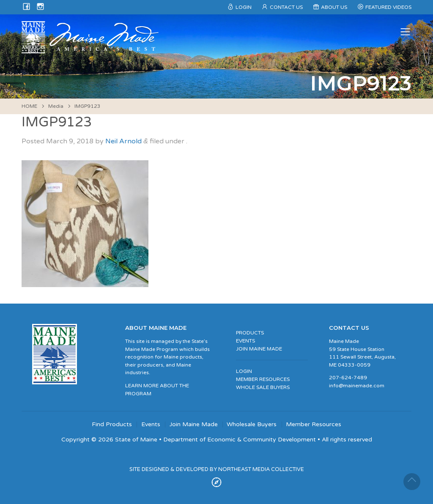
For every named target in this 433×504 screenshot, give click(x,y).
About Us (334, 7)
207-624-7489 (348, 378)
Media (55, 106)
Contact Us (286, 7)
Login (244, 7)
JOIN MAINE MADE (259, 349)
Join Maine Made (194, 424)
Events (150, 424)
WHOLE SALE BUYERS (263, 387)
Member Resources (313, 424)
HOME (29, 106)
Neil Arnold (123, 141)
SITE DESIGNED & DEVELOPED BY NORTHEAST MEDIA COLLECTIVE (216, 469)
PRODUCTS (250, 333)
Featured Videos (388, 7)
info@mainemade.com (356, 386)
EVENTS (245, 341)
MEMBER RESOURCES (263, 379)
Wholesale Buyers (252, 424)
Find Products (112, 424)
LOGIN (244, 371)
